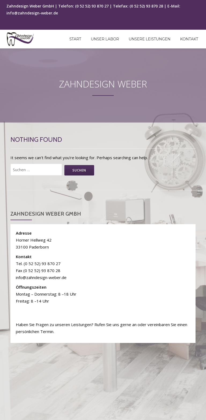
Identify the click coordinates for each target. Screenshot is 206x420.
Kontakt (189, 39)
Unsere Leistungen (150, 39)
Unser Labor (105, 39)
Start (75, 39)
